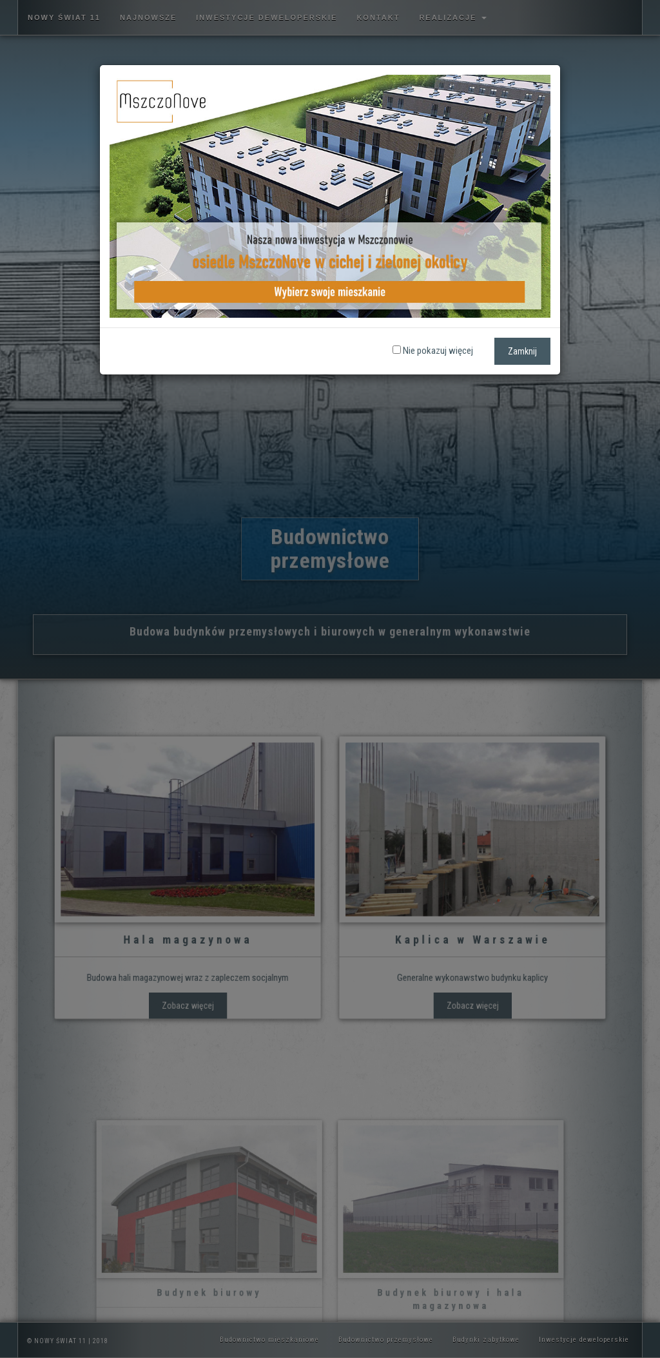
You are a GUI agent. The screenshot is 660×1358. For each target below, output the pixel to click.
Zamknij (522, 351)
